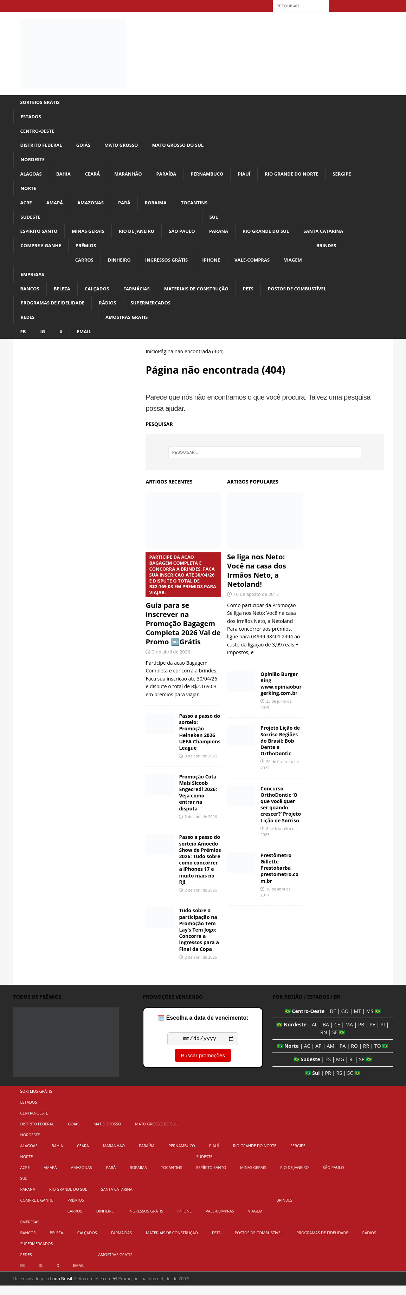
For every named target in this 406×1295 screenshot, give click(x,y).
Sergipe (357, 176)
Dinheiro (124, 266)
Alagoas (32, 176)
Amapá (56, 206)
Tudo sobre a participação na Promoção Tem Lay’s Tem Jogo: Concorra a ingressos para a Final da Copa (199, 938)
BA (326, 1034)
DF (333, 1020)
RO (354, 1055)
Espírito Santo (40, 236)
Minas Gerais (92, 236)
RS (339, 1082)
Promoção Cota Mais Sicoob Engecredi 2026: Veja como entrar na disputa (198, 802)
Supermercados (158, 310)
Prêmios (89, 251)
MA (349, 1034)
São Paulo (191, 236)
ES (328, 1068)
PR (328, 1082)
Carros (88, 266)
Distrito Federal (42, 147)
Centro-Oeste (38, 132)
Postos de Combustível (311, 295)
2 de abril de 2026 (201, 826)
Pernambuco (215, 176)
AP (318, 1055)
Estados (32, 117)
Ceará (95, 176)
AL (314, 1034)
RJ (351, 1068)
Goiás (87, 147)
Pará (128, 206)
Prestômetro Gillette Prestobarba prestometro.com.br (279, 877)
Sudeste (31, 221)
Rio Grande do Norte (304, 176)
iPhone (221, 266)
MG (340, 1068)
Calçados (101, 295)
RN (323, 1041)
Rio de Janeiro (143, 236)
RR (366, 1055)
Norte (29, 191)
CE (337, 1034)
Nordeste (34, 162)
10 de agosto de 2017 (256, 603)
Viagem (307, 266)
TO (377, 1055)
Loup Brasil (61, 1288)
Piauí (254, 176)
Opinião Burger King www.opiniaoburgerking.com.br (281, 693)
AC (307, 1055)
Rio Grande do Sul (279, 236)
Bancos (30, 295)
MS (369, 1020)
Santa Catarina (339, 236)
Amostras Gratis (130, 325)
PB (361, 1034)
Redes (28, 325)
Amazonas (93, 206)
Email (85, 340)
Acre (26, 206)
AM (330, 1055)
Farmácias (142, 295)
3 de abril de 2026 (171, 661)
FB (23, 340)
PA (343, 1055)
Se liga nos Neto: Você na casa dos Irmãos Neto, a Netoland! (256, 579)
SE (334, 1041)
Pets (259, 295)
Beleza (64, 295)
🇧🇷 (288, 1020)
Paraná (229, 236)
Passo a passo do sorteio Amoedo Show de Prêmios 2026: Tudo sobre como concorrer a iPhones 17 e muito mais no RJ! (200, 868)
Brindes (342, 251)
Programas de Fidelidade (55, 310)
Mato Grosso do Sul (186, 147)
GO (345, 1020)
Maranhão (133, 176)
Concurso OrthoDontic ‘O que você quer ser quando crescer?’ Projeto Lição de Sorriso (280, 813)
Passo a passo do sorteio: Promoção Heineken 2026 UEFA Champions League (199, 741)
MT (357, 1020)
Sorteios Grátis (41, 102)
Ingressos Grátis (174, 266)
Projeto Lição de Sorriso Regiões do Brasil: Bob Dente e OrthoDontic (280, 750)
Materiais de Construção (205, 295)
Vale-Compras (264, 266)
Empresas (33, 281)
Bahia (65, 176)
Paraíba (172, 176)
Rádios (113, 310)
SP (362, 1068)
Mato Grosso (127, 147)
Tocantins (202, 206)
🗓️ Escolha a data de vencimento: (202, 1027)
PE (372, 1034)
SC (350, 1082)
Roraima (161, 206)
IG (43, 340)
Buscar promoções (203, 1066)
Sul (223, 221)
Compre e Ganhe (42, 251)
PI (383, 1034)
